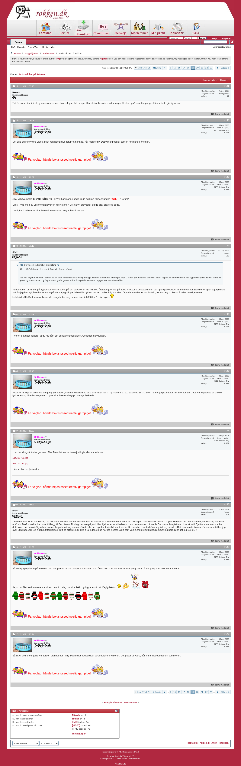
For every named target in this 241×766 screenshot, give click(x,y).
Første (157, 67)
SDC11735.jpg (20, 463)
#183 (226, 177)
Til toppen (223, 742)
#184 (226, 245)
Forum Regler (79, 733)
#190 (226, 634)
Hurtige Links (48, 47)
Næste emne (130, 702)
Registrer (226, 38)
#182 (226, 120)
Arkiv (214, 742)
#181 (226, 86)
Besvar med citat (220, 114)
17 (183, 67)
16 (179, 67)
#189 (226, 547)
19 (193, 67)
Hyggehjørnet (31, 53)
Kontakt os (193, 742)
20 (197, 67)
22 (206, 67)
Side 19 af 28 (144, 67)
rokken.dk (205, 742)
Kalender (21, 47)
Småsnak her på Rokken (32, 74)
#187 (226, 430)
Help (214, 38)
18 (188, 67)
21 (202, 67)
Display (223, 80)
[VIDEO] (76, 725)
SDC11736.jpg (20, 457)
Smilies (75, 718)
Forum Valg (33, 47)
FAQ (13, 47)
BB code (76, 715)
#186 (226, 371)
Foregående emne (113, 702)
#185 (226, 314)
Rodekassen (48, 53)
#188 (226, 504)
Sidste (225, 67)
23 (211, 67)
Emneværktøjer (209, 80)
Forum (18, 42)
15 (174, 67)
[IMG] (75, 722)
